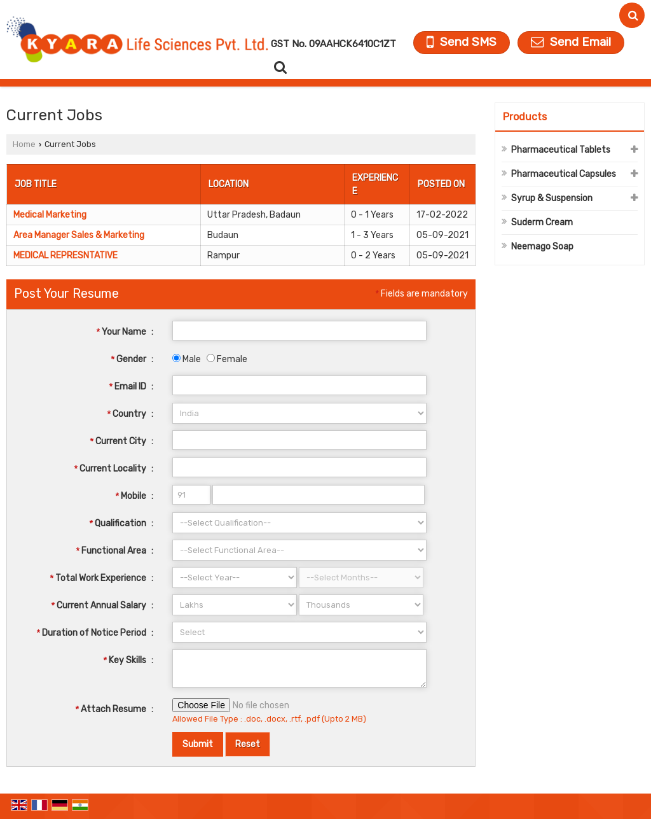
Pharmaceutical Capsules (563, 174)
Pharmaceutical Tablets (560, 149)
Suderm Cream (542, 222)
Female (227, 359)
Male (186, 359)
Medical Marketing (49, 214)
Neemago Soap (542, 246)
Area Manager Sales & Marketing (78, 235)
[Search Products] (279, 67)
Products (525, 117)
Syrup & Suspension (552, 198)
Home (24, 144)
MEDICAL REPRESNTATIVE (65, 255)
